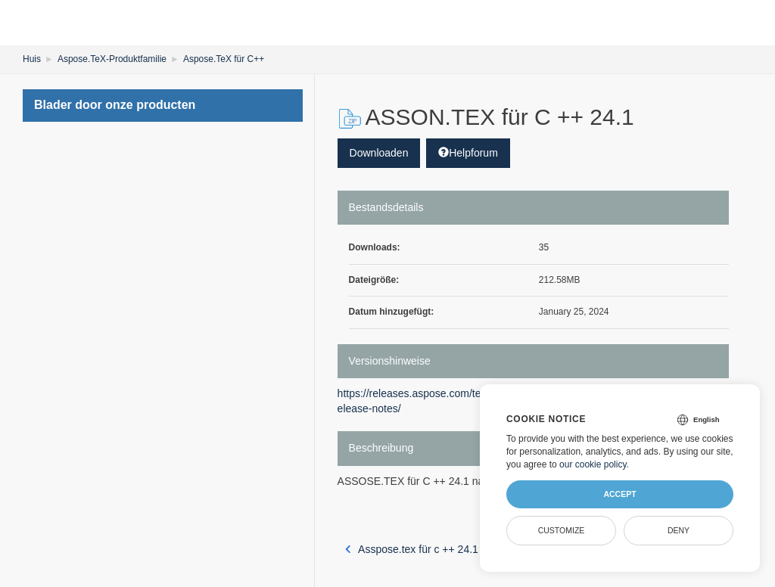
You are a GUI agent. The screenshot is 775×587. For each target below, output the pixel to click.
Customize (561, 530)
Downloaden (379, 153)
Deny (678, 530)
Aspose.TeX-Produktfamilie (112, 59)
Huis (32, 59)
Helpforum (468, 153)
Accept (619, 493)
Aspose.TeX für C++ (223, 59)
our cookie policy (593, 464)
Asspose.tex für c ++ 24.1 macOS (431, 549)
